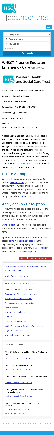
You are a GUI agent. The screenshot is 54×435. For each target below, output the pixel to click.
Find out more (26, 196)
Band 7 (12, 107)
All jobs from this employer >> (17, 276)
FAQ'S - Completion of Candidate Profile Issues (24, 326)
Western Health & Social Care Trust (18, 358)
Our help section (10, 224)
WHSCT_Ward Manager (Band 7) (19, 365)
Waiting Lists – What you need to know (21, 294)
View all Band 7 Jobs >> (14, 413)
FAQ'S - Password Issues (15, 317)
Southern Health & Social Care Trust (18, 383)
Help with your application (15, 312)
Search (27, 53)
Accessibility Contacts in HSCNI (17, 335)
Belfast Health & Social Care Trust (17, 409)
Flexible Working (18, 182)
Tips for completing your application (19, 303)
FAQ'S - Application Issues (15, 330)
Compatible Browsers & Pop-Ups (18, 289)
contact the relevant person (22, 240)
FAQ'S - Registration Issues (16, 321)
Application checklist (13, 307)
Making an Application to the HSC (18, 298)
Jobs (27, 17)
